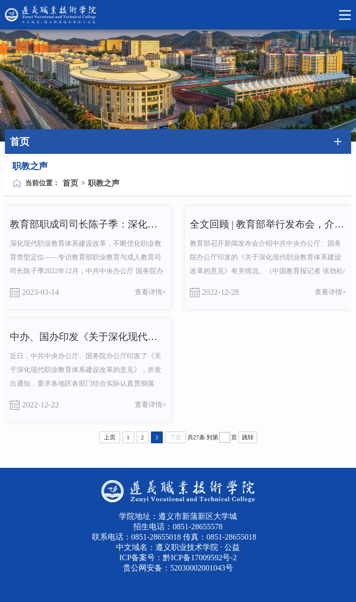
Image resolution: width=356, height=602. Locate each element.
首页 (70, 183)
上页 (110, 437)
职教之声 (103, 183)
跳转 (248, 437)
